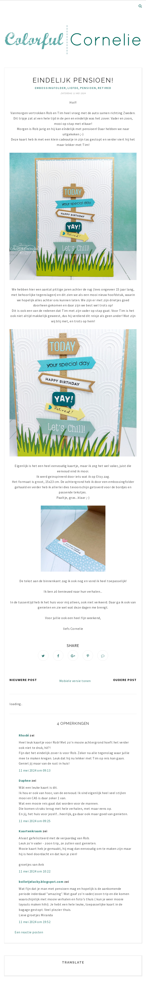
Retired (104, 88)
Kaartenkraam (30, 832)
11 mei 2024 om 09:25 (34, 821)
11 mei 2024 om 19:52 (34, 922)
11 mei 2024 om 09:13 (34, 771)
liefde (73, 88)
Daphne (25, 781)
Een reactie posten (29, 932)
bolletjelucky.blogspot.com (41, 882)
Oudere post (125, 680)
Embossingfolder (50, 88)
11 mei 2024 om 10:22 (34, 872)
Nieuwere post (23, 680)
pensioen (88, 88)
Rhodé (24, 736)
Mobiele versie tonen (75, 681)
